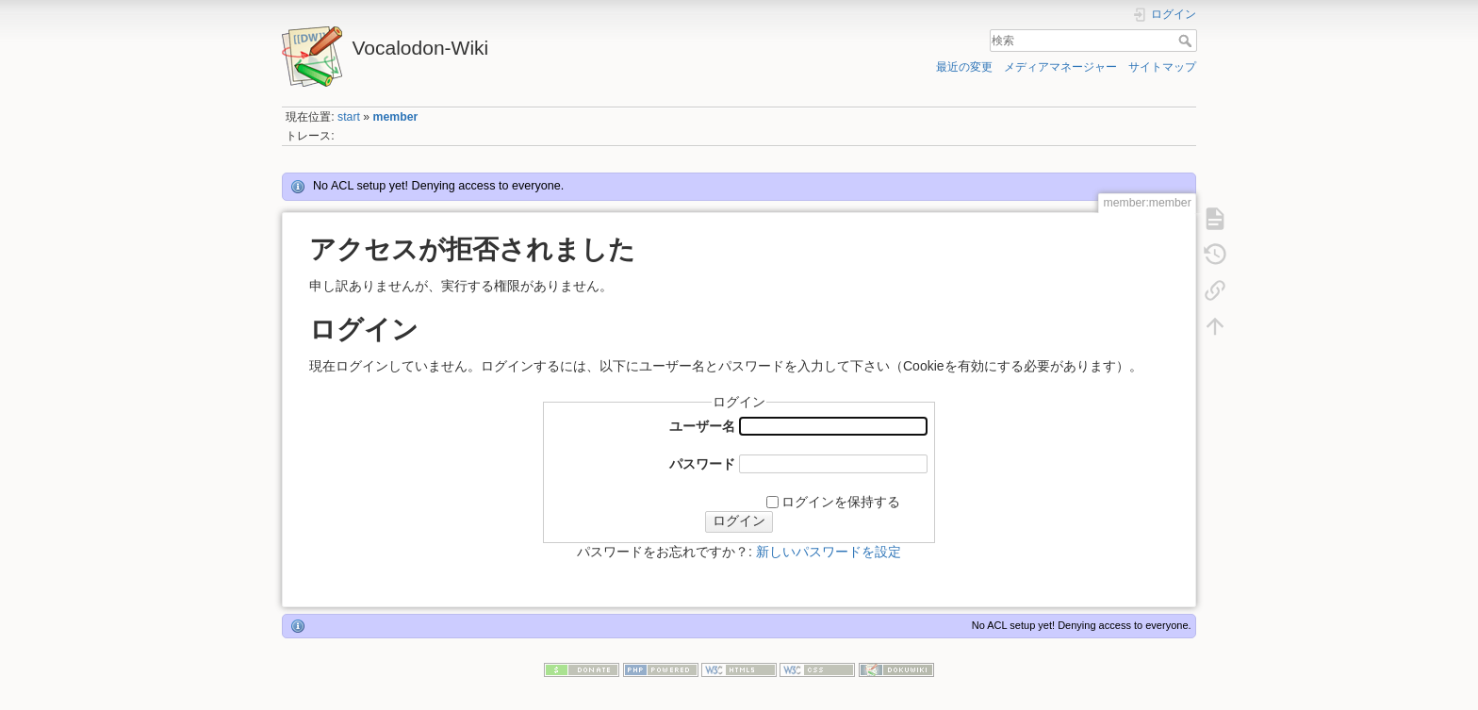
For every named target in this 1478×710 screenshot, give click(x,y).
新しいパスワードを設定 (828, 551)
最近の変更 (964, 67)
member (396, 117)
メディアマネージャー (1060, 67)
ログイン (739, 520)
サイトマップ (1162, 67)
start (348, 117)
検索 (1187, 40)
